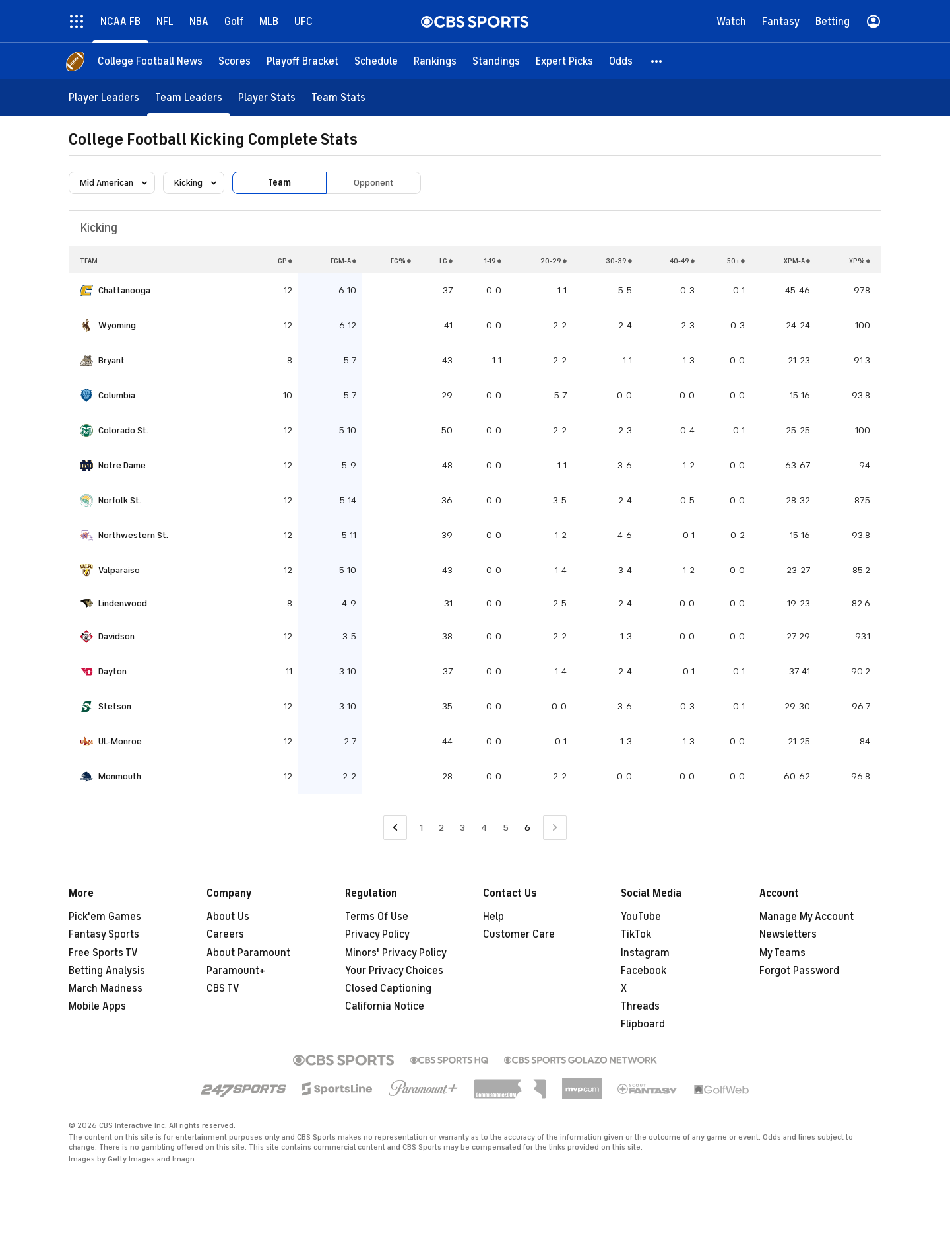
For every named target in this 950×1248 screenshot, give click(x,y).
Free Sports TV (103, 952)
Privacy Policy (377, 934)
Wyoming (117, 325)
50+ (736, 260)
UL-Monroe (120, 741)
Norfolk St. (119, 500)
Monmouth (119, 776)
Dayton (112, 671)
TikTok (636, 934)
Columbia (116, 395)
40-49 (682, 260)
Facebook (643, 970)
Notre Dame (122, 465)
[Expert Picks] (564, 61)
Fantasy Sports (104, 934)
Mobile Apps (97, 1006)
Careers (225, 934)
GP (285, 260)
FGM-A (343, 260)
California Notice (384, 1006)
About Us (227, 916)
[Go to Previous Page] (395, 827)
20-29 (553, 260)
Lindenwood (122, 603)
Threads (640, 1006)
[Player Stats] (266, 97)
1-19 (492, 260)
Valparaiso (119, 570)
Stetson (114, 706)
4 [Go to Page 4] (484, 827)
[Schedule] (376, 61)
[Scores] (234, 61)
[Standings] (496, 61)
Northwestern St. (133, 535)
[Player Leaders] (104, 97)
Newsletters (788, 934)
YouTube (641, 916)
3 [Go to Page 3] (462, 827)
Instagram (645, 952)
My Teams (782, 952)
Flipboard (643, 1024)
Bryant (111, 360)
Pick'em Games (105, 916)
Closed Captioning (388, 988)
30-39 (619, 260)
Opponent (374, 182)
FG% (401, 260)
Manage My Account (806, 916)
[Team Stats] (338, 97)
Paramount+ (235, 970)
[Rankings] (435, 61)
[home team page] (86, 290)
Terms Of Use (376, 916)
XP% (859, 260)
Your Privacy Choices (394, 970)
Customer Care (519, 934)
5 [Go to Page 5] (506, 827)
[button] (657, 61)
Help (493, 916)
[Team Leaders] (188, 97)
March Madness (105, 988)
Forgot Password (799, 970)
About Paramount (248, 952)
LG (446, 260)
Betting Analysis (107, 970)
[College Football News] (150, 61)
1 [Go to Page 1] (421, 827)
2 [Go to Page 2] (441, 827)
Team (279, 182)
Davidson (116, 636)
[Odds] (621, 61)
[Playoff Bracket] (302, 61)
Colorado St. (123, 430)
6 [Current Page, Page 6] (527, 827)
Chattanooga (124, 290)
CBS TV (222, 988)
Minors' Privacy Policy (396, 952)
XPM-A (797, 260)
